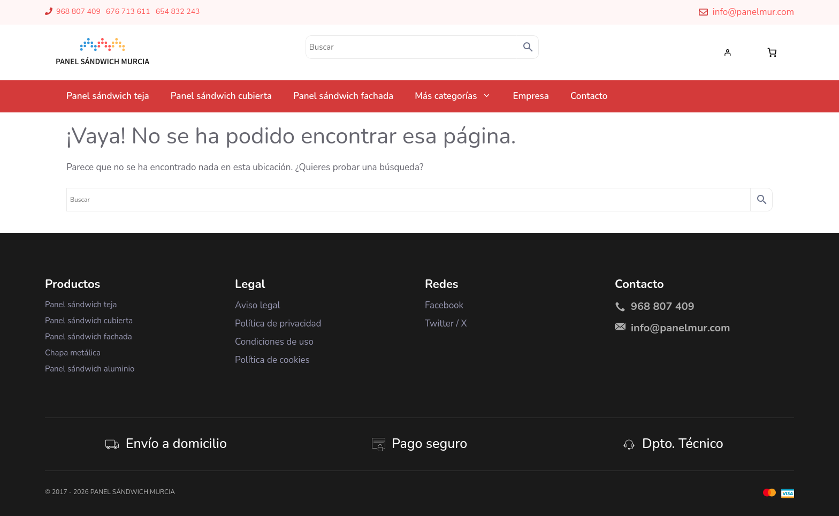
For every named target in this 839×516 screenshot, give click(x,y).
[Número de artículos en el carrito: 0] (772, 52)
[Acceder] (730, 52)
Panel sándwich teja (107, 96)
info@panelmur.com (753, 12)
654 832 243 (178, 11)
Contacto (588, 96)
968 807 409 (78, 11)
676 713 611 (128, 11)
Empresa (531, 96)
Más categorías (458, 96)
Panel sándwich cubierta (221, 96)
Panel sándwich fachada (343, 96)
